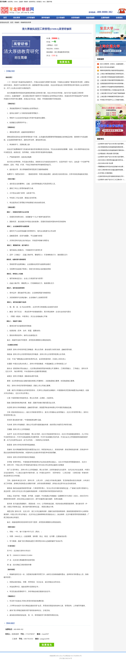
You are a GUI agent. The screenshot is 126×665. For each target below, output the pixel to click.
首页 (5, 18)
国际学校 (49, 1)
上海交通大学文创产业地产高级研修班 (112, 93)
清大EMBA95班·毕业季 (105, 163)
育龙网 (4, 1)
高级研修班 (90, 18)
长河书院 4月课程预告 (105, 173)
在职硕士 (39, 1)
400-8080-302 (104, 11)
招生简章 (16, 18)
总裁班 (21, 1)
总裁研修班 (105, 18)
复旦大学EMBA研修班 (107, 67)
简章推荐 (100, 59)
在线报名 (119, 18)
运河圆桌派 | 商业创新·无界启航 (108, 153)
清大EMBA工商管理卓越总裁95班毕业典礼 (112, 160)
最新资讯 (100, 139)
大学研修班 (30, 18)
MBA (44, 1)
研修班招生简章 (26, 22)
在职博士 (10, 1)
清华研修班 (45, 18)
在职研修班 (75, 18)
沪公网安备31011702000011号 (72, 656)
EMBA (16, 1)
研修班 (26, 1)
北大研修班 (60, 18)
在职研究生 (32, 1)
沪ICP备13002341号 (65, 658)
